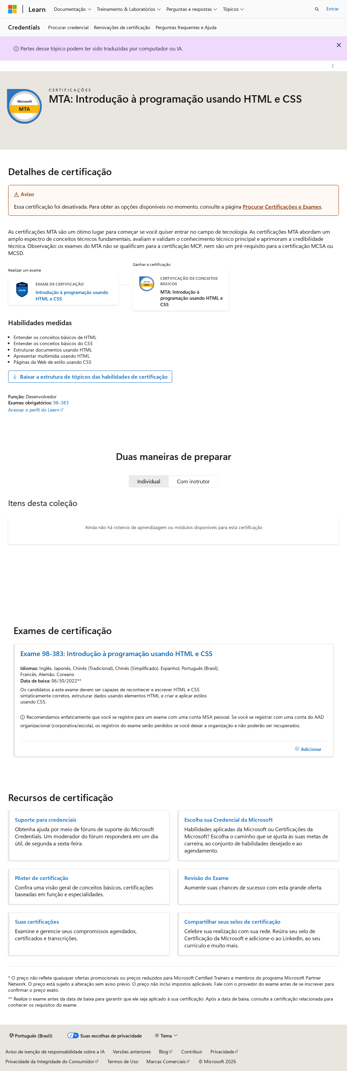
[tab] (149, 481)
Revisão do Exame (206, 878)
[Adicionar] (308, 748)
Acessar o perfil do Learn (33, 409)
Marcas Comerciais (166, 1061)
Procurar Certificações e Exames (282, 206)
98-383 (61, 402)
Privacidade (222, 1051)
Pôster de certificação (41, 878)
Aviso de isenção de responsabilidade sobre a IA (55, 1051)
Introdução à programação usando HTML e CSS (72, 295)
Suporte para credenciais (45, 819)
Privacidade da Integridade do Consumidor (49, 1061)
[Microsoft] (12, 9)
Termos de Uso (122, 1061)
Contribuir (191, 1051)
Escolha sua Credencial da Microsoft (228, 819)
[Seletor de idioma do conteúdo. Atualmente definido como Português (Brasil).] (31, 1035)
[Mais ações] (333, 66)
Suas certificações (37, 921)
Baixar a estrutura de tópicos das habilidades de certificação (90, 376)
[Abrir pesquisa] (317, 9)
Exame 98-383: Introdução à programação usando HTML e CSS (116, 653)
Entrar (332, 8)
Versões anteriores (132, 1051)
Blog (163, 1051)
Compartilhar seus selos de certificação (232, 921)
